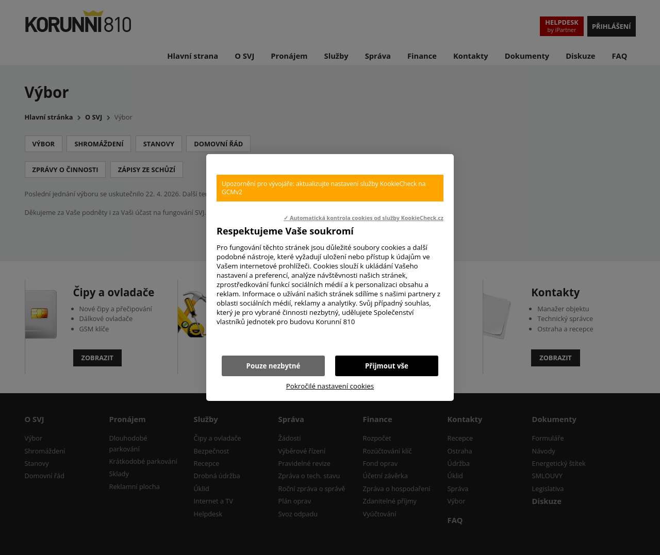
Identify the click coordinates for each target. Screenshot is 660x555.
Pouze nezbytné (273, 366)
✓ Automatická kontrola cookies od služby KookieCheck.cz (363, 218)
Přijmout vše (386, 366)
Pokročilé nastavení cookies (330, 386)
